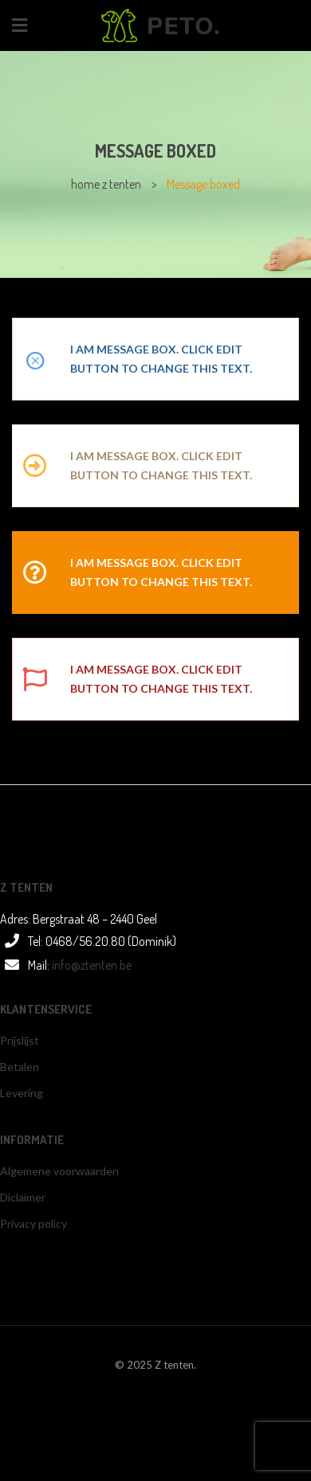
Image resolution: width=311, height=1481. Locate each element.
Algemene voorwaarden (59, 1171)
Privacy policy (33, 1223)
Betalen (19, 1066)
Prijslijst (19, 1040)
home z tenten (106, 184)
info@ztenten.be (92, 965)
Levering (21, 1093)
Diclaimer (22, 1197)
